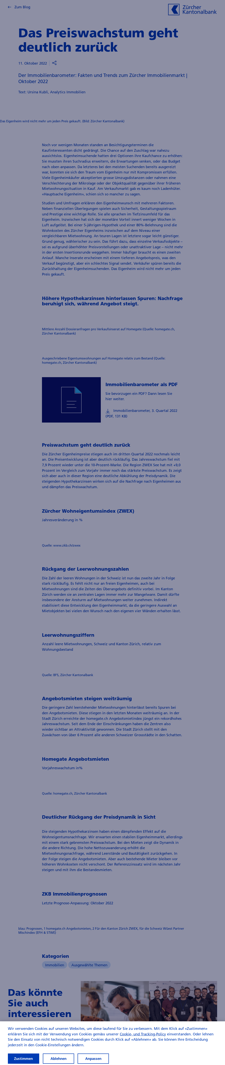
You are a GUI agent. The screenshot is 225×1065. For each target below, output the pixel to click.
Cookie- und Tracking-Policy (143, 1037)
